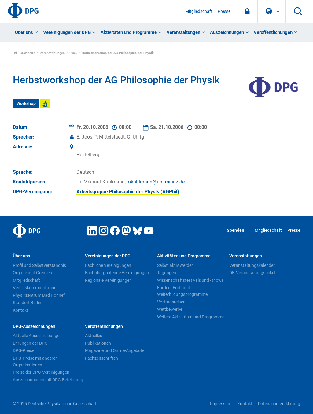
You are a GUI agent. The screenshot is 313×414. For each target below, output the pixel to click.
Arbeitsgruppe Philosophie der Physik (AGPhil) (127, 191)
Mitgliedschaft (198, 11)
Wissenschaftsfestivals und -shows (190, 280)
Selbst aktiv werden (175, 265)
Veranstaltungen (183, 32)
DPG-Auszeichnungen (34, 326)
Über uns (24, 32)
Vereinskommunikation (35, 287)
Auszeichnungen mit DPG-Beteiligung (48, 379)
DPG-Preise (23, 350)
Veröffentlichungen (273, 32)
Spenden (235, 230)
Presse (224, 11)
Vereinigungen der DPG (67, 32)
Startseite (24, 53)
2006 (73, 53)
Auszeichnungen (227, 32)
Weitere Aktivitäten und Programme (190, 316)
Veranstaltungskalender (252, 265)
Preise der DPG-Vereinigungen (41, 372)
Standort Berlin (27, 302)
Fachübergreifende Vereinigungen (117, 272)
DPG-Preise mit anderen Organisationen (35, 361)
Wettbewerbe (169, 309)
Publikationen (98, 343)
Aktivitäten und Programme (129, 32)
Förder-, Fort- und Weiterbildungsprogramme (182, 291)
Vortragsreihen (171, 302)
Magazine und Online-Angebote (114, 350)
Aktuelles (93, 335)
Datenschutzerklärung (279, 403)
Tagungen (166, 272)
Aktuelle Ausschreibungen (37, 335)
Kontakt (20, 310)
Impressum (220, 403)
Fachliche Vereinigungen (108, 265)
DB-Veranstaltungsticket (252, 272)
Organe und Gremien (32, 272)
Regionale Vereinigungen (108, 280)
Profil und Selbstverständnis (39, 265)
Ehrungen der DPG (30, 343)
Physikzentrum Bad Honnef (39, 295)
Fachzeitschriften (101, 358)
